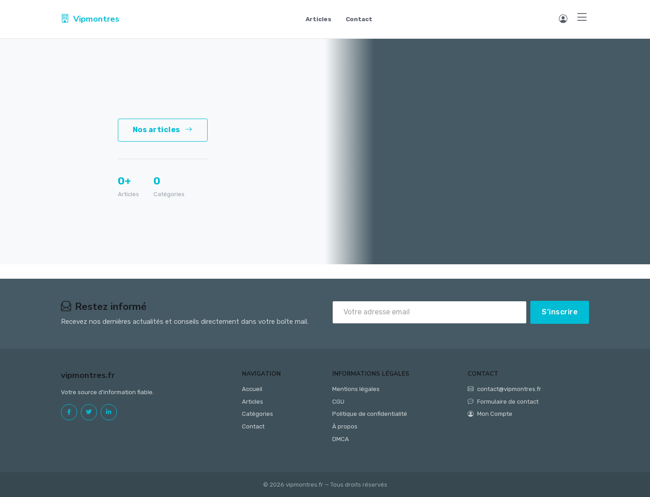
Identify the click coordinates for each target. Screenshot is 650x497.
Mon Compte (490, 413)
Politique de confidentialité (369, 413)
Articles (318, 19)
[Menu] (582, 17)
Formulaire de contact (503, 401)
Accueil (252, 389)
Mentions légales (356, 389)
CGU (338, 401)
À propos (345, 426)
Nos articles (163, 129)
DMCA (340, 439)
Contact (359, 19)
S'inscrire (560, 312)
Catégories (257, 413)
